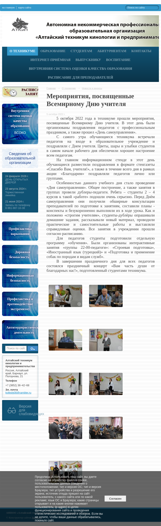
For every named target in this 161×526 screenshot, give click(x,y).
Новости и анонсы (92, 88)
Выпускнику (88, 60)
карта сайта (24, 7)
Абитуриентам (111, 51)
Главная (51, 88)
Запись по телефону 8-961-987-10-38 (17, 207)
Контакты (141, 51)
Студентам (81, 51)
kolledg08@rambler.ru (18, 392)
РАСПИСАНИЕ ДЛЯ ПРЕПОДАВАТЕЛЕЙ (80, 77)
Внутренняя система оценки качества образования (80, 68)
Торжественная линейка (14, 194)
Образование (53, 51)
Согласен (115, 498)
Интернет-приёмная (50, 60)
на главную (8, 7)
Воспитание (118, 60)
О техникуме (22, 51)
